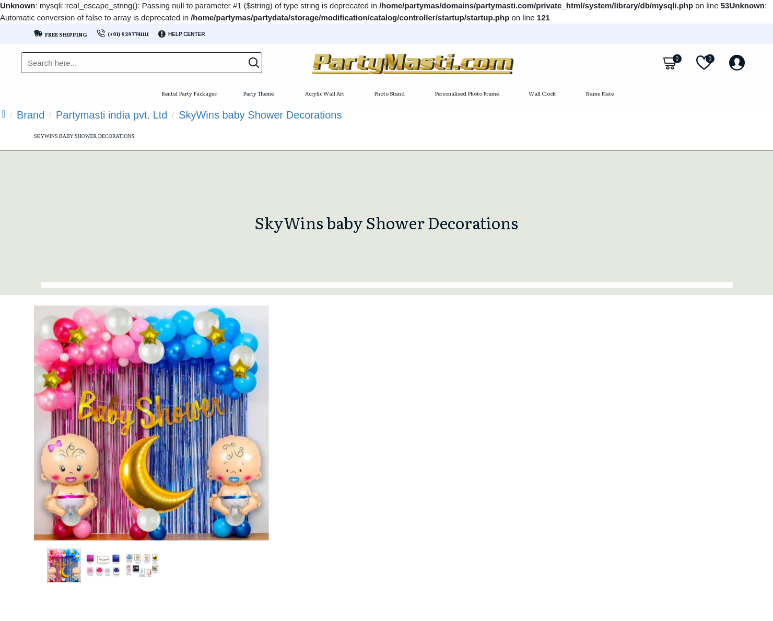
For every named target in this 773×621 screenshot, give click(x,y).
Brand (30, 115)
